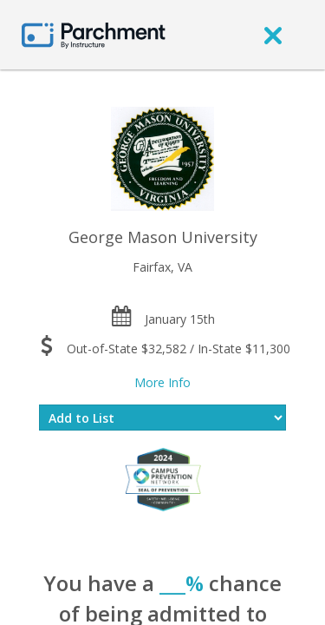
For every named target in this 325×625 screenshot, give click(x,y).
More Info (162, 382)
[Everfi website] (163, 478)
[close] (273, 34)
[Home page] (94, 34)
